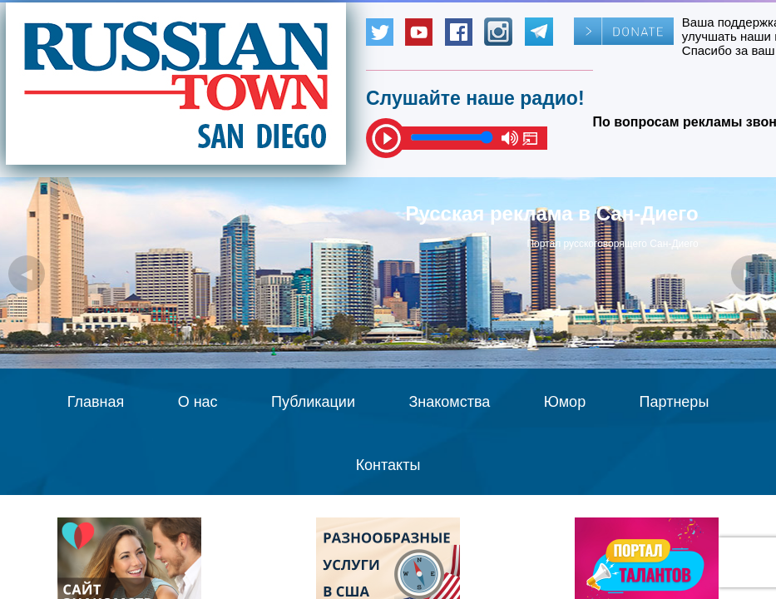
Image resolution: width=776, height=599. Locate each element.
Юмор (565, 402)
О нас (198, 402)
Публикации (313, 402)
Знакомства (449, 402)
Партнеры (674, 402)
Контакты (388, 465)
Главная (96, 402)
